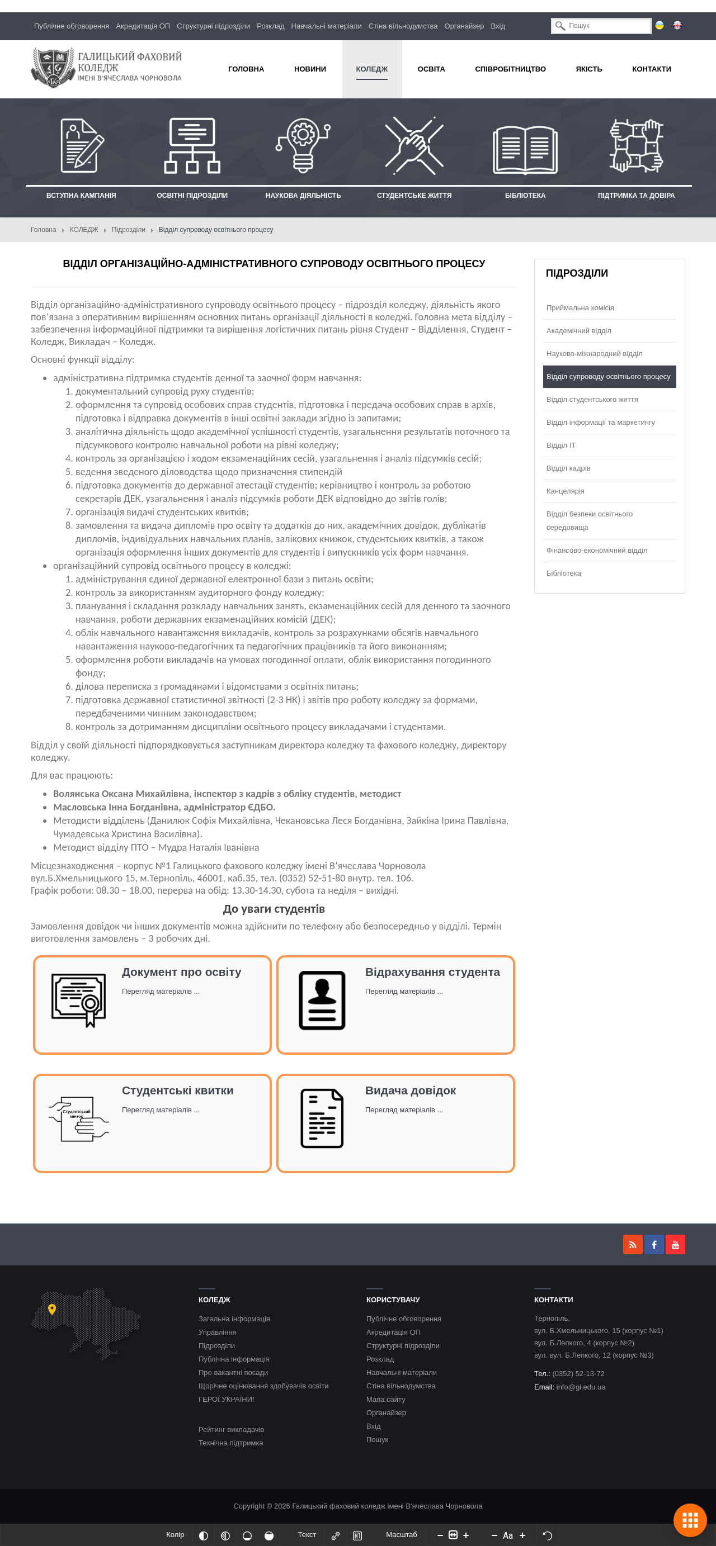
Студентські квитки (178, 1090)
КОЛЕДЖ (84, 230)
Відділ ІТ (561, 445)
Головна (43, 230)
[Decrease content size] (440, 1535)
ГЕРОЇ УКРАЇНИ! (227, 1399)
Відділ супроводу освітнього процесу (609, 376)
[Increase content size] (466, 1535)
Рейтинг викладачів (231, 1429)
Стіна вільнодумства (403, 26)
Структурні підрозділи (213, 26)
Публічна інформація (234, 1359)
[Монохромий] (225, 1535)
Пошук (377, 1439)
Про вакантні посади (233, 1372)
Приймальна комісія (580, 307)
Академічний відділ (579, 330)
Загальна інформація (234, 1319)
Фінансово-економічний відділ (597, 550)
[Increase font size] (522, 1535)
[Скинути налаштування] (547, 1535)
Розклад (270, 26)
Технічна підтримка (231, 1443)
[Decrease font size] (494, 1535)
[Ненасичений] (247, 1535)
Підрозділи (128, 230)
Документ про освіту (182, 971)
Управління (218, 1332)
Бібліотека (564, 573)
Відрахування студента (432, 971)
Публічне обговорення (71, 26)
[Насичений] (269, 1535)
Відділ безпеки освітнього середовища (590, 521)
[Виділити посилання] (335, 1535)
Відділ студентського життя (592, 399)
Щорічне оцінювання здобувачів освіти (264, 1386)
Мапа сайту (386, 1399)
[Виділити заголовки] (357, 1535)
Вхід (498, 26)
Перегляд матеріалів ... (161, 991)
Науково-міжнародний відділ (595, 353)
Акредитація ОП (143, 26)
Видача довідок (410, 1090)
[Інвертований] (203, 1535)
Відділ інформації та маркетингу (601, 422)
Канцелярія (566, 491)
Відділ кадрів (569, 468)
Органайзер (464, 26)
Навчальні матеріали (326, 26)
